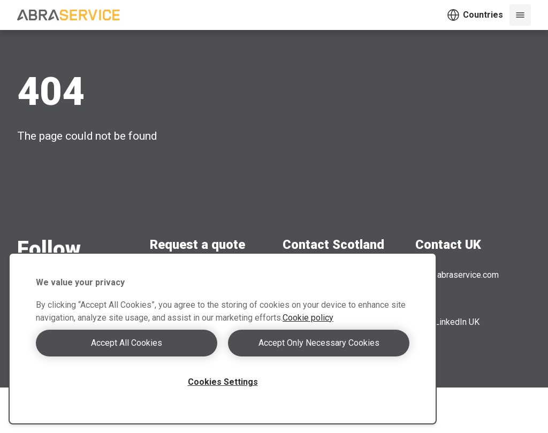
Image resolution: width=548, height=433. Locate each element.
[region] (223, 338)
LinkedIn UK (447, 322)
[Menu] (520, 15)
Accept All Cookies (126, 343)
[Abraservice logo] (68, 14)
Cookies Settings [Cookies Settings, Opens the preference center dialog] (223, 382)
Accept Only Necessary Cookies (318, 343)
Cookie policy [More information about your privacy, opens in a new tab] (308, 318)
